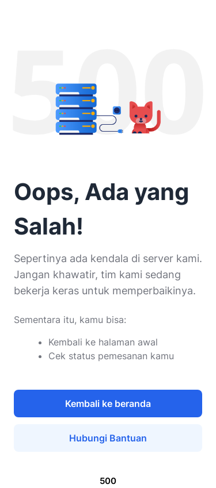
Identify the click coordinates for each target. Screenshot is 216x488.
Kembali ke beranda (108, 403)
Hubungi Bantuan (108, 438)
